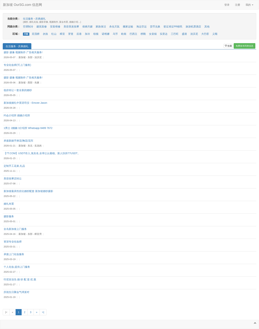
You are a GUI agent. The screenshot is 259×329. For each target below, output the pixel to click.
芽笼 (70, 33)
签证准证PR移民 (173, 26)
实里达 (164, 33)
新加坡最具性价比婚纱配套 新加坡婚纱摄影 (28, 191)
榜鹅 (143, 33)
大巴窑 (205, 33)
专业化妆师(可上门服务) (17, 64)
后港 (79, 33)
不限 (26, 34)
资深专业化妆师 (13, 241)
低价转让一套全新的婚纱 (18, 90)
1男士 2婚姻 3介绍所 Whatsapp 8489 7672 (28, 128)
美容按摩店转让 (13, 178)
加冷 (87, 33)
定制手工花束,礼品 (14, 165)
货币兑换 (155, 26)
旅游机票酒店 (193, 26)
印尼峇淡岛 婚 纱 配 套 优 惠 (20, 279)
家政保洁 (101, 26)
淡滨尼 (194, 33)
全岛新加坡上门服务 (15, 229)
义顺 (214, 33)
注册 (237, 4)
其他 (207, 26)
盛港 (184, 33)
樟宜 (62, 33)
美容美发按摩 (71, 26)
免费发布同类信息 (244, 46)
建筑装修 (41, 26)
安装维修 (55, 26)
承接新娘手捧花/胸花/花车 (18, 140)
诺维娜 (105, 33)
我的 (249, 4)
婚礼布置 (9, 203)
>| (43, 312)
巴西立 (133, 33)
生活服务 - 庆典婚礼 (17, 46)
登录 (226, 4)
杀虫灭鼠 (114, 26)
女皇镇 (153, 33)
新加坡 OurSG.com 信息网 (22, 5)
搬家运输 (128, 26)
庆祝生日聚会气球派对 (16, 292)
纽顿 (95, 33)
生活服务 (28, 18)
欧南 (123, 33)
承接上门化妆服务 (14, 254)
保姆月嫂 (87, 26)
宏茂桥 (36, 33)
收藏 (228, 46)
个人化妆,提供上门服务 (17, 266)
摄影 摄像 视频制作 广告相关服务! (23, 52)
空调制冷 (28, 26)
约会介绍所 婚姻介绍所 (17, 115)
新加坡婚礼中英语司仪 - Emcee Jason (25, 102)
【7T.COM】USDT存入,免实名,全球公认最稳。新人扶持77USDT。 (42, 153)
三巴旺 (175, 33)
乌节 (115, 33)
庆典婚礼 (40, 18)
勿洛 (45, 33)
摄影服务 (9, 216)
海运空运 (141, 26)
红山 (53, 33)
